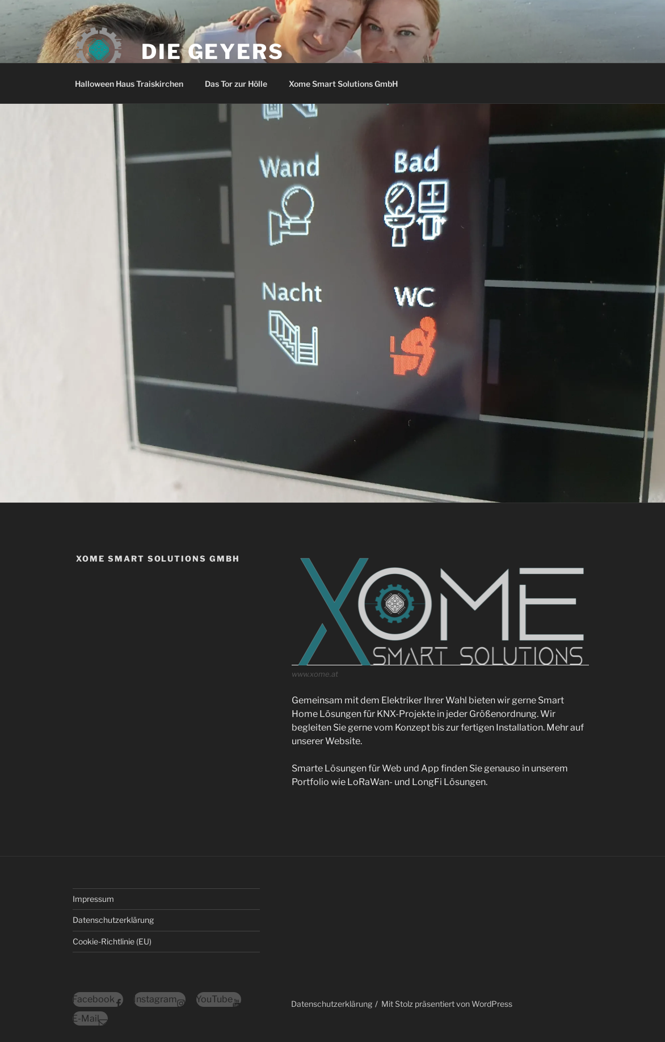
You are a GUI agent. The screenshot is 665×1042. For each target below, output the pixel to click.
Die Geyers (212, 51)
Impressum (93, 899)
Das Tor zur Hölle (236, 83)
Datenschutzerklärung (113, 920)
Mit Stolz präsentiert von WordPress (446, 1004)
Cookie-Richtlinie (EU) (112, 941)
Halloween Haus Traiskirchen (129, 83)
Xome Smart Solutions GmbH (343, 83)
